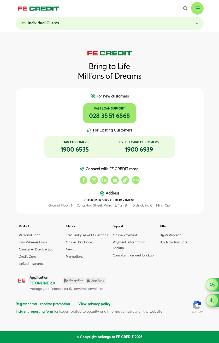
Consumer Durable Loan (37, 249)
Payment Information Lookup (129, 245)
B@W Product (170, 235)
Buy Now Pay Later (174, 242)
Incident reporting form (34, 311)
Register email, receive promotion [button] (43, 304)
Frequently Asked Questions (87, 235)
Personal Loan (30, 235)
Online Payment (125, 235)
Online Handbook (79, 242)
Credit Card (27, 257)
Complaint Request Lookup (133, 255)
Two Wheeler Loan (33, 242)
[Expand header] (197, 8)
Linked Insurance (32, 264)
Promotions (75, 257)
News (70, 249)
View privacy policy (94, 304)
